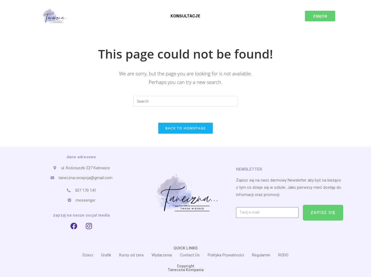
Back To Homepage (185, 128)
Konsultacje (185, 16)
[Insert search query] (185, 101)
